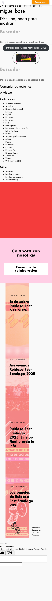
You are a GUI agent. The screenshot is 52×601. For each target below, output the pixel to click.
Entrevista (9, 117)
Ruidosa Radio (12, 153)
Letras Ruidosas (12, 131)
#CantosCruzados (13, 103)
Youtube (35, 535)
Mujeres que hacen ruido (16, 136)
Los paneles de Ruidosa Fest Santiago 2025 (21, 498)
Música (8, 139)
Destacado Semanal (14, 109)
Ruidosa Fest (11, 150)
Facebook (36, 528)
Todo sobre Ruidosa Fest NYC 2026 (20, 305)
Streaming (10, 155)
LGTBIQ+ (9, 134)
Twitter (35, 532)
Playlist (8, 142)
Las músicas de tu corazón (17, 128)
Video (8, 158)
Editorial (9, 112)
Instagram (36, 530)
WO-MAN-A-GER (13, 161)
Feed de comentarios (15, 177)
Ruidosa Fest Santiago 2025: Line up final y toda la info (21, 437)
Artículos (9, 106)
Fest (7, 123)
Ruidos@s (10, 144)
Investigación (11, 125)
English (8, 114)
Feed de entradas (13, 174)
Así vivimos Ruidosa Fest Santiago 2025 (22, 369)
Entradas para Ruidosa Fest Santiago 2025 (26, 47)
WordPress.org (12, 179)
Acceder (9, 171)
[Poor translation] (10, 553)
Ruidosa (9, 147)
